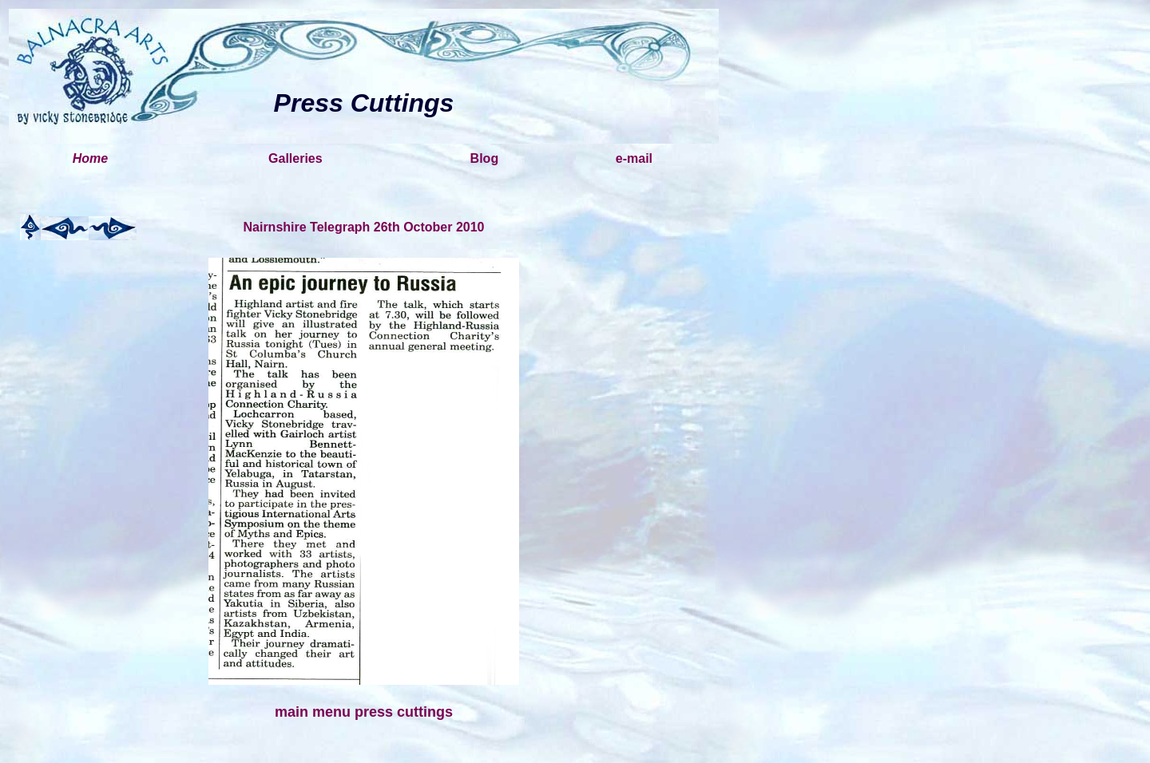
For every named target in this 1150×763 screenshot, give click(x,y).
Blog (484, 158)
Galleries (295, 158)
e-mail (634, 158)
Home (90, 158)
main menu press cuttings (364, 712)
